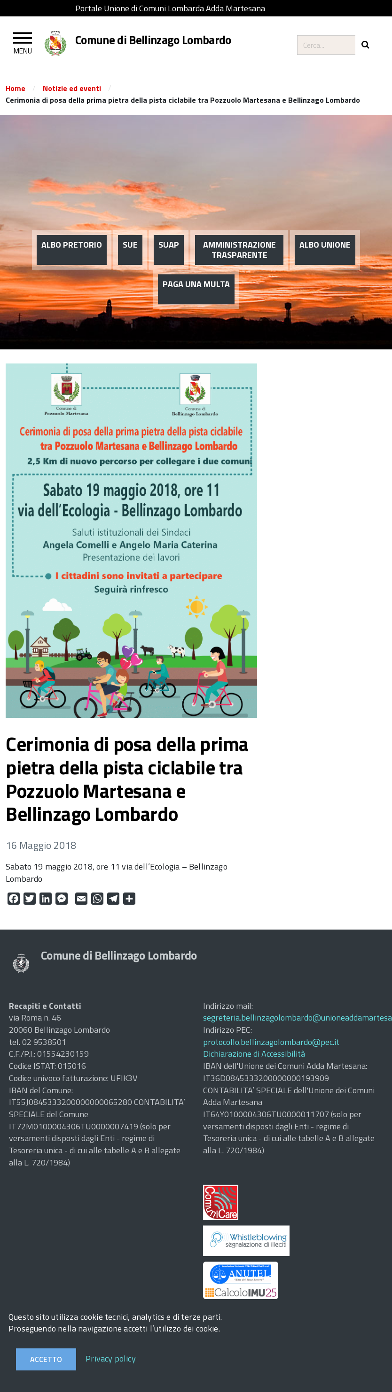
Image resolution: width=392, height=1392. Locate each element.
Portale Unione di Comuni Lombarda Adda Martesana (170, 8)
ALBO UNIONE (325, 207)
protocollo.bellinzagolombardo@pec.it (271, 1042)
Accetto (46, 1359)
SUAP (168, 207)
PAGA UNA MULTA (196, 246)
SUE (130, 207)
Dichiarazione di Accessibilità (254, 1053)
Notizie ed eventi (72, 88)
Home (15, 88)
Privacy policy (111, 1358)
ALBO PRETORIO (71, 207)
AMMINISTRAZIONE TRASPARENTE (239, 212)
